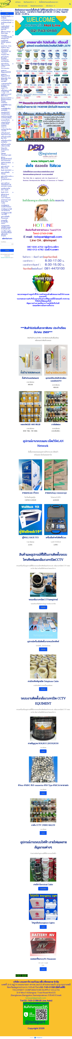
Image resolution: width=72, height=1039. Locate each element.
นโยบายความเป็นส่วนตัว (5, 257)
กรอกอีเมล (3, 242)
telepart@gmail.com (36, 998)
